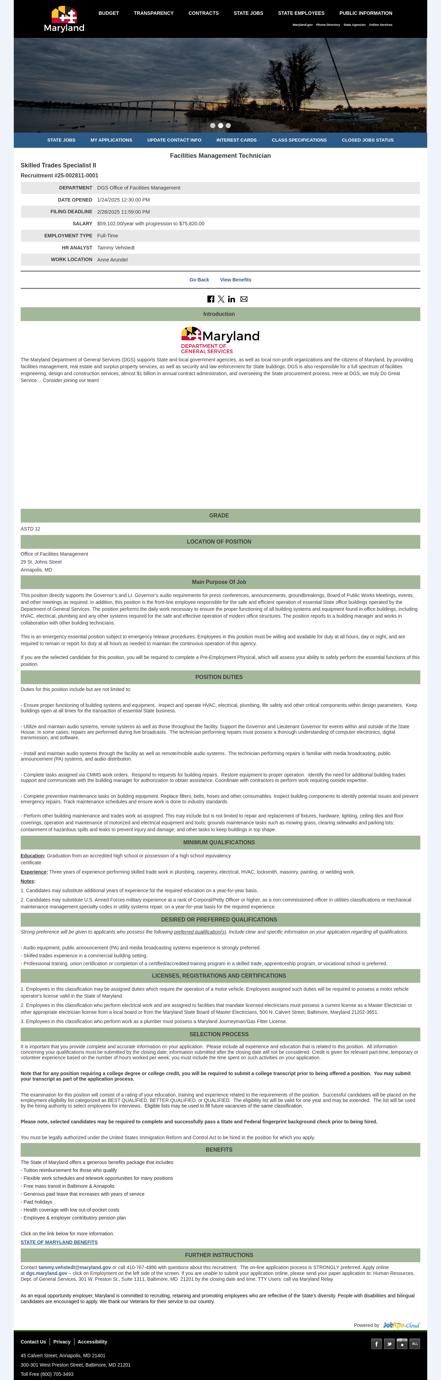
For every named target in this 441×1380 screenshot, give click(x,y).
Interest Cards (236, 140)
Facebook (376, 1343)
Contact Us (33, 1342)
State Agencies (354, 25)
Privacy (62, 1342)
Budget (109, 13)
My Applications (111, 140)
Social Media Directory (414, 1343)
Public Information (365, 13)
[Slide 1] (212, 126)
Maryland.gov (303, 25)
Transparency (154, 13)
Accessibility (92, 1342)
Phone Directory (328, 25)
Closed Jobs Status (367, 140)
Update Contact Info (174, 140)
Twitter (389, 1343)
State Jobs (248, 13)
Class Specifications (299, 140)
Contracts (203, 13)
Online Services (380, 25)
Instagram (402, 1343)
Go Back (199, 279)
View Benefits (236, 279)
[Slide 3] (228, 126)
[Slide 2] (220, 126)
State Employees (301, 13)
